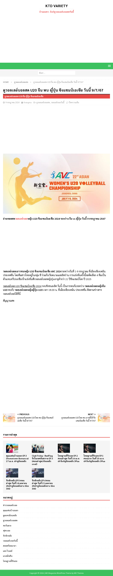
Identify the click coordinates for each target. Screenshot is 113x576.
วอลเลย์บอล (21, 218)
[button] (108, 65)
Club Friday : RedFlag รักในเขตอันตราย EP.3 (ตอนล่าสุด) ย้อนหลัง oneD (42, 459)
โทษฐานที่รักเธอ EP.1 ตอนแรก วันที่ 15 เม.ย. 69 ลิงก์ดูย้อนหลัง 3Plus (94, 458)
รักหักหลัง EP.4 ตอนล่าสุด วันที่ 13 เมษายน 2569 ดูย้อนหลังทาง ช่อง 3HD (43, 484)
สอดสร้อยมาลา (9, 545)
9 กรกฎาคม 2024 (12, 102)
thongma (28, 102)
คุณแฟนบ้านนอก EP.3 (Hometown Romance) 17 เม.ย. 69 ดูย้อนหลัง (17, 458)
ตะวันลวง (7, 525)
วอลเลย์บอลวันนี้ (57, 102)
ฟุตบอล (6, 530)
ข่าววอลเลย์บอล (10, 505)
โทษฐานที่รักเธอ (10, 561)
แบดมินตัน (7, 555)
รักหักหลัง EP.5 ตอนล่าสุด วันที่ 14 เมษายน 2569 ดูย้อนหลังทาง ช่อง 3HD (17, 484)
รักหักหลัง (7, 535)
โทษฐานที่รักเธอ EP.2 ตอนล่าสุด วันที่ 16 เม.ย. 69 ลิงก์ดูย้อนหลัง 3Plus (69, 458)
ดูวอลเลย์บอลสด (43, 102)
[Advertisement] (56, 38)
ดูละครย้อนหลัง (10, 515)
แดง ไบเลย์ (7, 550)
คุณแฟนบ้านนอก (10, 510)
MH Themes (79, 573)
